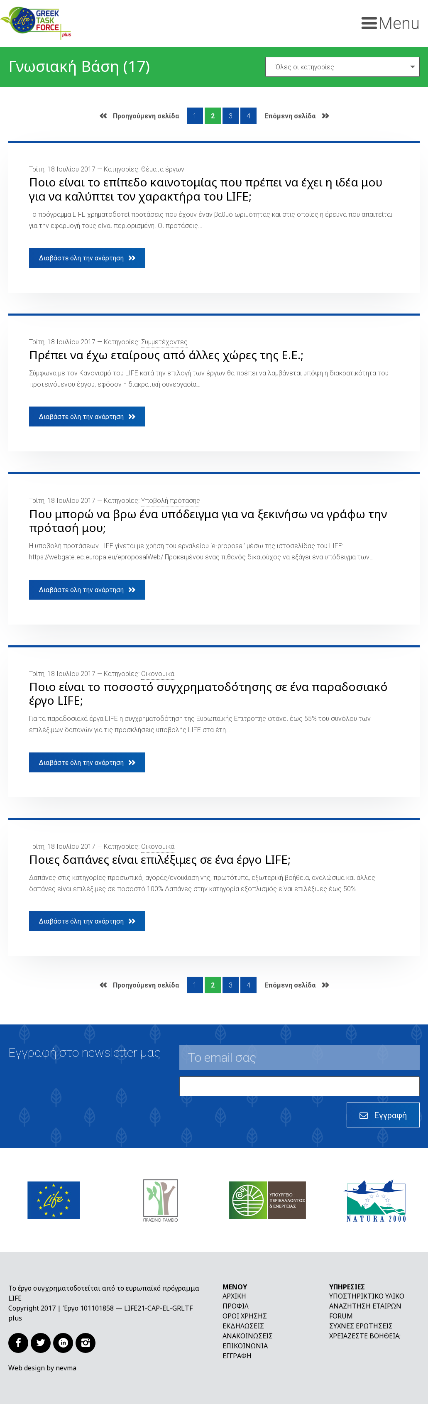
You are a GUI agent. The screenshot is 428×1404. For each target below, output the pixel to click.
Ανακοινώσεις (248, 1335)
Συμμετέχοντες (164, 342)
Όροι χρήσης (245, 1316)
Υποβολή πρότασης (170, 501)
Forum (341, 1316)
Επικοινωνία (245, 1345)
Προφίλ (236, 1306)
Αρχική (234, 1296)
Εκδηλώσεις (243, 1325)
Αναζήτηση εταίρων (365, 1306)
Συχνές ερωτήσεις (361, 1325)
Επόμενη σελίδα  (296, 116)
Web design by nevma (42, 1367)
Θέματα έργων (162, 169)
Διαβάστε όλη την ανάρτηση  (87, 258)
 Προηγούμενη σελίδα (139, 116)
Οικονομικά (157, 674)
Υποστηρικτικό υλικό (366, 1296)
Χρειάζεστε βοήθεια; (365, 1335)
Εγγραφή (237, 1355)
